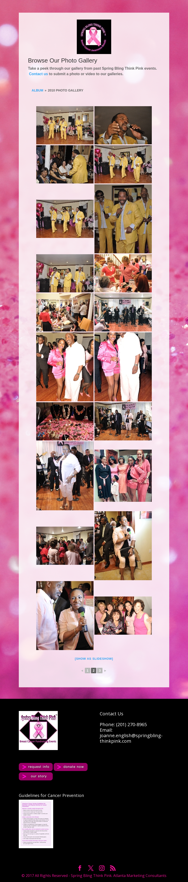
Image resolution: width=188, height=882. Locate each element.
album (37, 90)
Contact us (38, 74)
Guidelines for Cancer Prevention (51, 795)
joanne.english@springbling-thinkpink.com (131, 738)
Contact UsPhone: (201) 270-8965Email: (123, 722)
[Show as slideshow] (94, 658)
